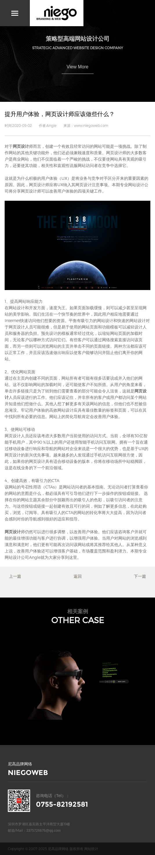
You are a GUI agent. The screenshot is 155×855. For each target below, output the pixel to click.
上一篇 (15, 576)
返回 (78, 576)
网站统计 (91, 849)
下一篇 (140, 576)
